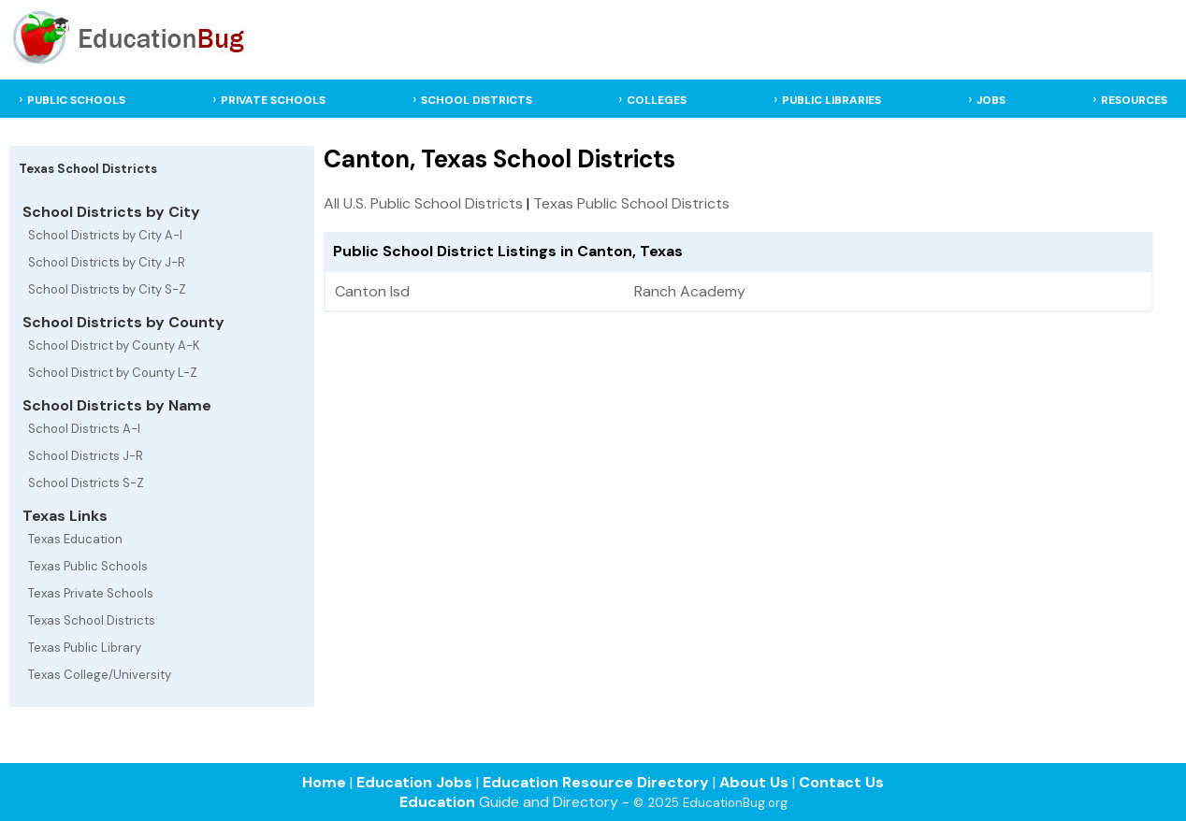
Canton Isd (372, 291)
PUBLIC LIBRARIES (831, 100)
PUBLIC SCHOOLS (76, 100)
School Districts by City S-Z (107, 289)
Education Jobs (414, 782)
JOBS (990, 100)
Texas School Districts (91, 620)
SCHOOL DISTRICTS (476, 100)
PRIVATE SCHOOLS (273, 100)
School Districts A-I (84, 429)
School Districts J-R (85, 456)
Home (324, 782)
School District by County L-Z (112, 373)
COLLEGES (657, 100)
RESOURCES (1134, 100)
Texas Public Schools (88, 566)
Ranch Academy (689, 291)
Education (437, 802)
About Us (753, 782)
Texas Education (75, 539)
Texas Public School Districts (631, 203)
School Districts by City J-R (106, 262)
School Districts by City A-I (105, 235)
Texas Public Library (84, 647)
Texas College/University (99, 675)
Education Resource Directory (596, 782)
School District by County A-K (114, 345)
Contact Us (841, 782)
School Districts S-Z (86, 483)
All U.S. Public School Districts (423, 203)
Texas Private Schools (90, 593)
